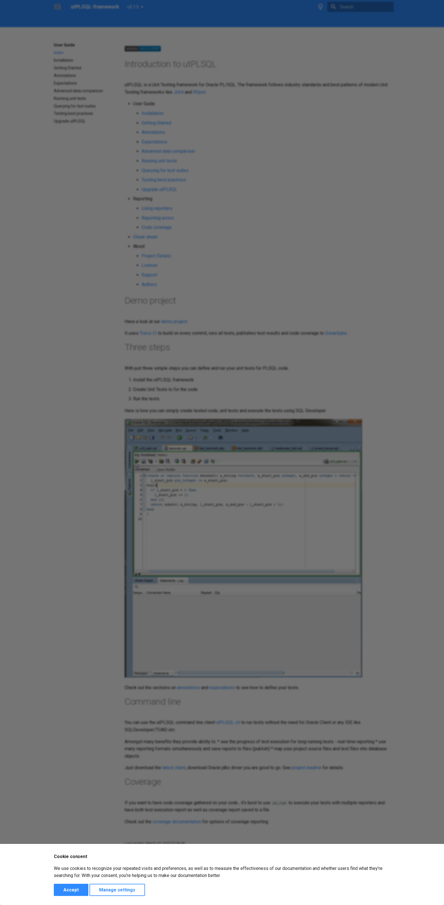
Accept (71, 890)
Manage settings (117, 890)
